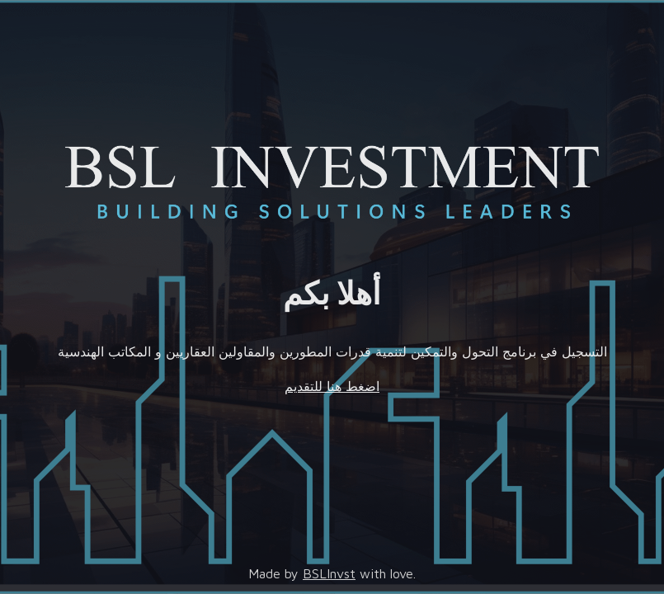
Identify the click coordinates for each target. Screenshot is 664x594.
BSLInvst (329, 573)
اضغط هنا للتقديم (332, 386)
